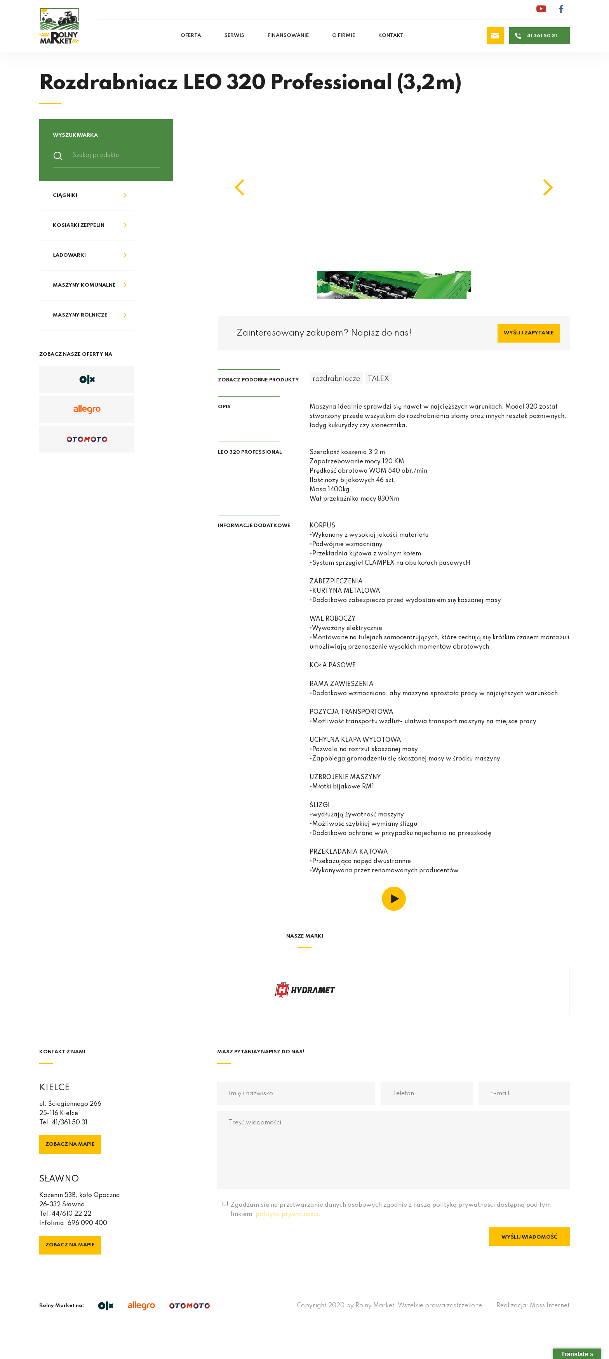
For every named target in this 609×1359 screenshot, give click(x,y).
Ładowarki (69, 255)
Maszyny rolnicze (80, 315)
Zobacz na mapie (70, 1144)
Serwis (234, 35)
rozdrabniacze (336, 379)
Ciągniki (65, 195)
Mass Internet (550, 1306)
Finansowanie (288, 35)
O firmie (343, 35)
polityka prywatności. (288, 1214)
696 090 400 (87, 1223)
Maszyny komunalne (84, 285)
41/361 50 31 (69, 1123)
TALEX (378, 379)
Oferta (191, 35)
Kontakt (391, 35)
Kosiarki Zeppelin (78, 225)
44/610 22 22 (71, 1214)
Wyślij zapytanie (529, 333)
